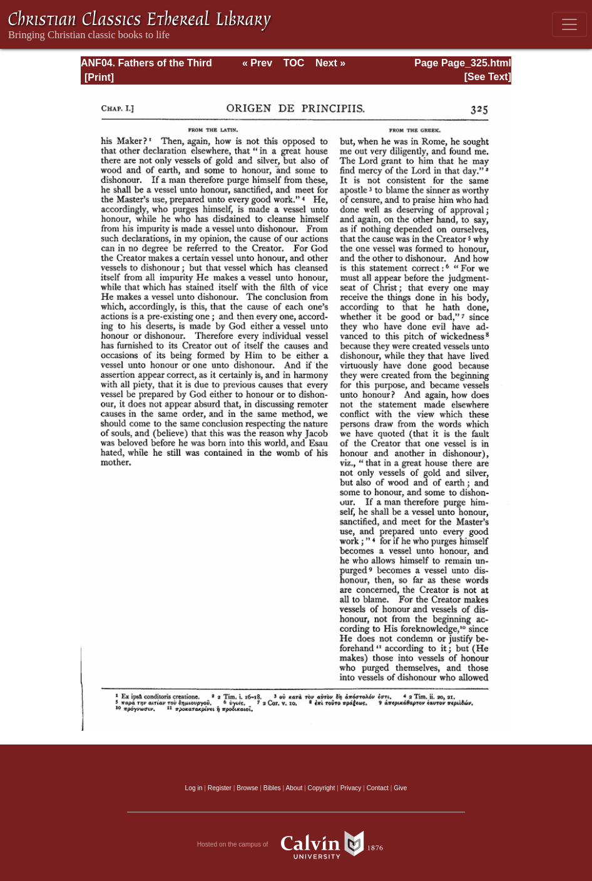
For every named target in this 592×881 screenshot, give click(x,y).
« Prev (257, 63)
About (293, 788)
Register (220, 788)
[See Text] (487, 76)
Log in (194, 788)
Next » (330, 63)
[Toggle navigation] (569, 24)
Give (400, 788)
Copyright (321, 788)
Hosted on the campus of (296, 845)
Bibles (272, 788)
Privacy (351, 788)
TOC (293, 63)
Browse (247, 788)
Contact (378, 788)
